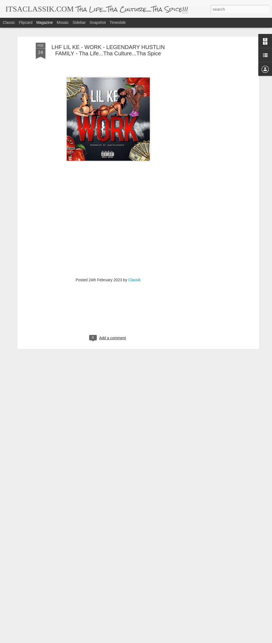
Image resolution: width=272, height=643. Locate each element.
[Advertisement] (210, 103)
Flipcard (26, 22)
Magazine (44, 22)
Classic (9, 22)
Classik (134, 253)
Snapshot (98, 22)
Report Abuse (169, 640)
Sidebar (79, 22)
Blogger (153, 640)
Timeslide (118, 22)
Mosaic (63, 22)
